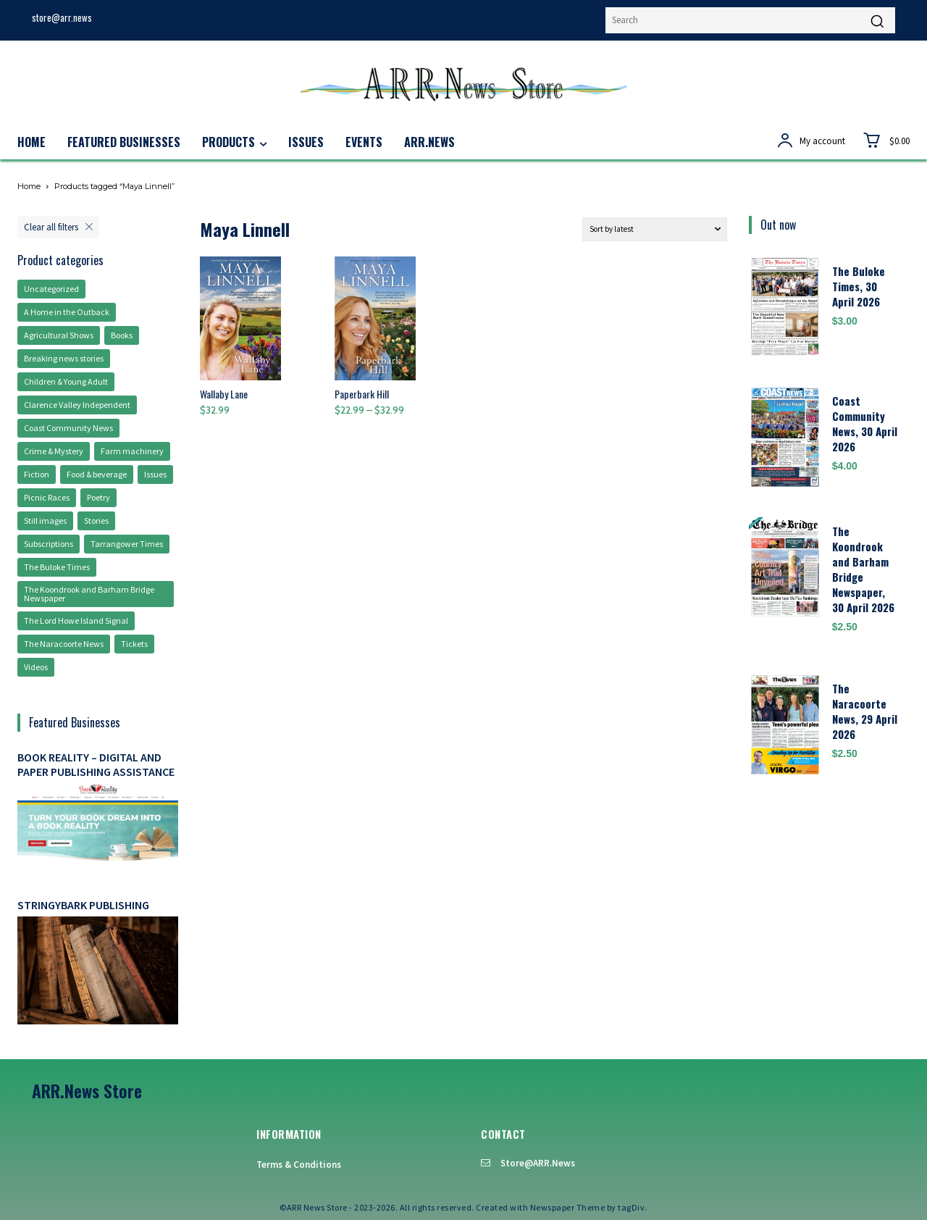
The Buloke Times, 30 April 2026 (858, 286)
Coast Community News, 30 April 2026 (864, 423)
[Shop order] (654, 229)
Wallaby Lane (224, 393)
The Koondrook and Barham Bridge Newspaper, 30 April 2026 (863, 569)
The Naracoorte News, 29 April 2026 (864, 711)
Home (29, 186)
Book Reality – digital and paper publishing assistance (96, 764)
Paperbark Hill (362, 393)
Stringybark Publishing (83, 905)
